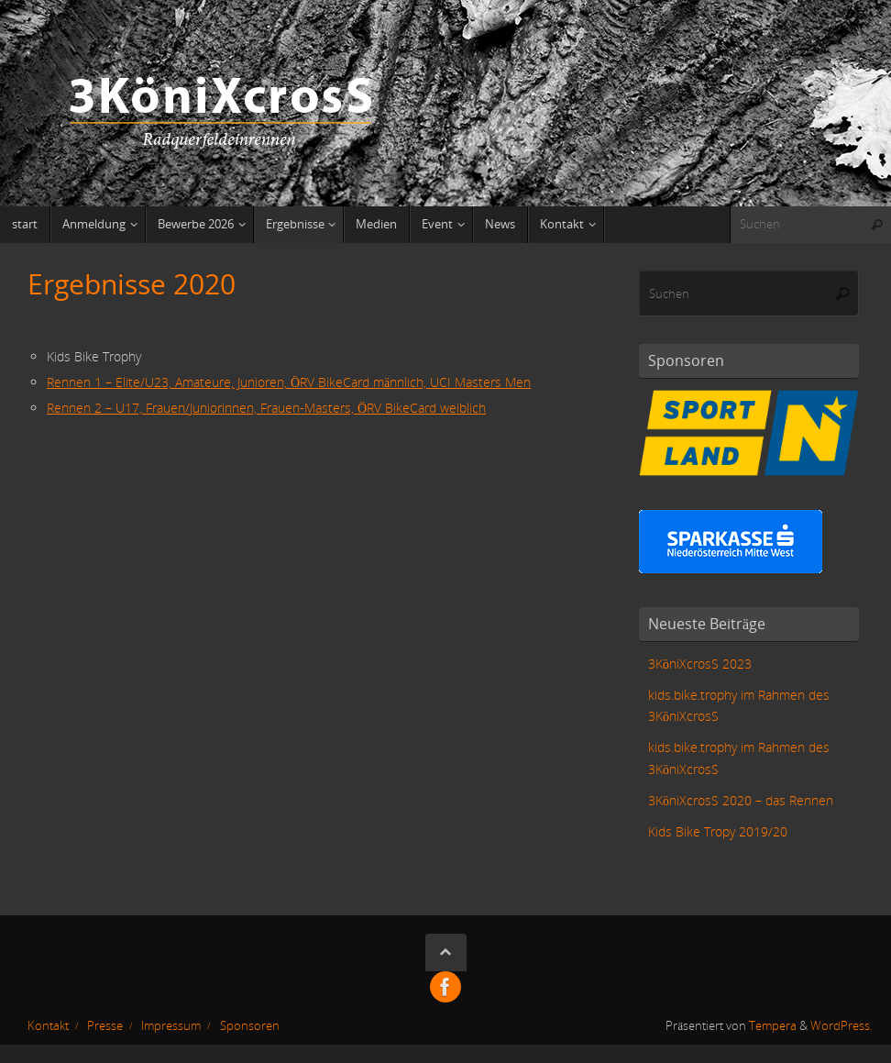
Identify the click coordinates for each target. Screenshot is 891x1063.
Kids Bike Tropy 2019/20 (717, 831)
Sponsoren (250, 1026)
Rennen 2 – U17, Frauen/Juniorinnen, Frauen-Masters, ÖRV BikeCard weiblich (266, 407)
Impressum (171, 1026)
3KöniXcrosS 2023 (700, 663)
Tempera (773, 1026)
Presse (105, 1026)
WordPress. (841, 1026)
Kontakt (48, 1026)
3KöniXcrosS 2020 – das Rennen (740, 800)
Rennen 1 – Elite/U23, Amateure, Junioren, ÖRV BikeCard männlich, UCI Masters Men (289, 382)
